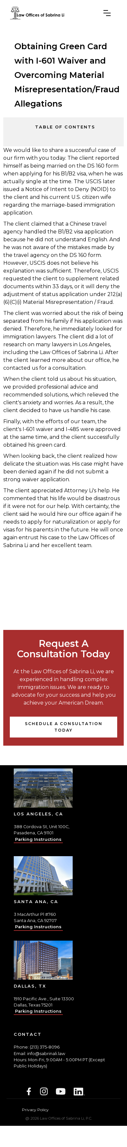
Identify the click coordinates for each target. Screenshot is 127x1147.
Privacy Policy (35, 1109)
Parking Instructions (38, 839)
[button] (107, 13)
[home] (37, 13)
